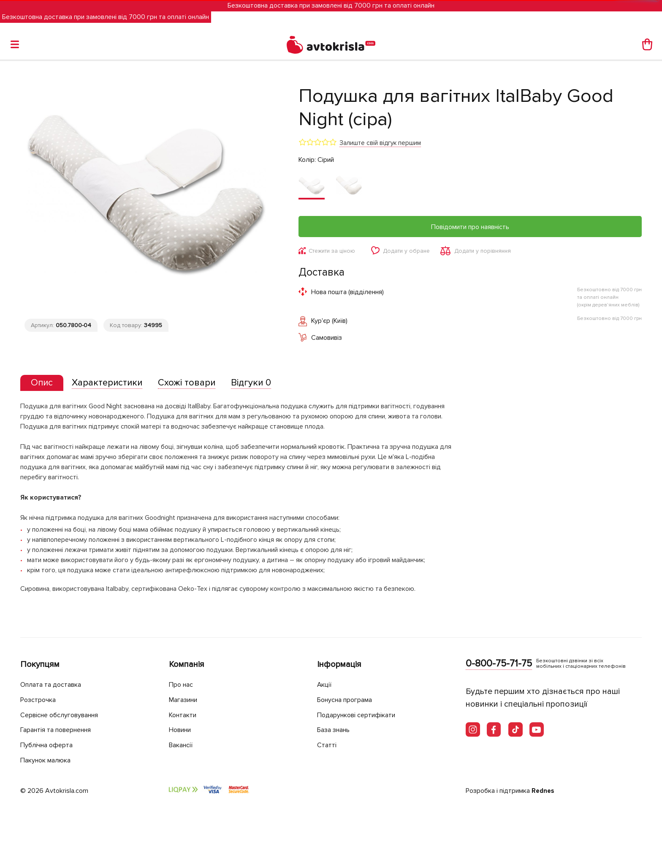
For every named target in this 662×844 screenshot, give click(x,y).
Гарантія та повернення (60, 730)
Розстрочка (40, 700)
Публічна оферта (48, 744)
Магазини (185, 700)
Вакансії (182, 744)
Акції (325, 684)
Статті (327, 744)
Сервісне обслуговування (63, 714)
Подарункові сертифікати (360, 714)
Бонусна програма (348, 700)
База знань (336, 730)
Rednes (544, 791)
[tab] (43, 384)
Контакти (184, 714)
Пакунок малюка (48, 760)
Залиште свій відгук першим (380, 143)
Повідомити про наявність (470, 227)
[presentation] (43, 384)
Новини (182, 730)
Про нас (182, 684)
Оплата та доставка (53, 684)
